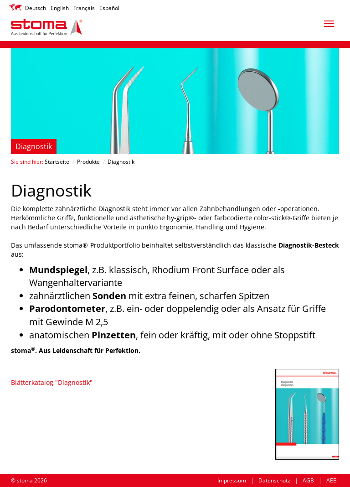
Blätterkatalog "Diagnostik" (52, 382)
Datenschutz (274, 480)
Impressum (231, 480)
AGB (308, 480)
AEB (331, 480)
